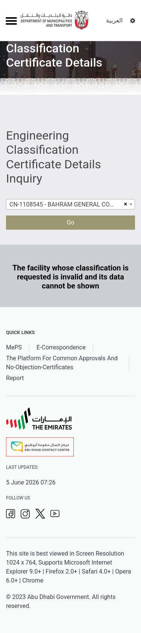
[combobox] (70, 204)
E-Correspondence (61, 347)
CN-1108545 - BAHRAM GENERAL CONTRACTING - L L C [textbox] (65, 204)
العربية (114, 20)
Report (15, 378)
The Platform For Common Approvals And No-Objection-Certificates (62, 363)
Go (70, 222)
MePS (14, 347)
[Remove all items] (124, 204)
